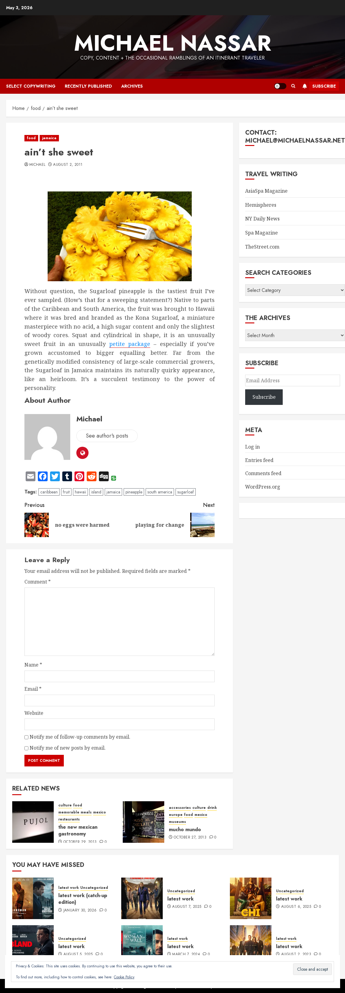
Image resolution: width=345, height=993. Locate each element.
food (31, 138)
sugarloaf (185, 492)
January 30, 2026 (80, 910)
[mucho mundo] (143, 822)
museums (177, 821)
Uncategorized (94, 887)
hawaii (80, 492)
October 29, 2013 (80, 842)
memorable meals (75, 812)
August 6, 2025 (296, 906)
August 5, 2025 (78, 954)
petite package (129, 343)
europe (176, 814)
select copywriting (31, 86)
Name (33, 664)
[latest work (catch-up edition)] (33, 898)
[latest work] (142, 898)
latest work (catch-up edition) (82, 899)
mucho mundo (185, 829)
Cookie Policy (124, 977)
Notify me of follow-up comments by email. (80, 736)
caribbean (49, 492)
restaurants (69, 819)
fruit (66, 492)
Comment (37, 581)
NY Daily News (262, 218)
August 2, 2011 (67, 164)
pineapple (133, 492)
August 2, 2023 (296, 954)
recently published (88, 86)
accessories (180, 807)
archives (132, 86)
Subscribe (318, 86)
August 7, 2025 (186, 906)
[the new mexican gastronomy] (33, 822)
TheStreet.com (262, 246)
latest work (68, 887)
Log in (252, 446)
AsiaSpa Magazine (266, 190)
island (96, 492)
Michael (37, 164)
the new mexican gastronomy (77, 830)
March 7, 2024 (186, 954)
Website (33, 713)
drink (212, 807)
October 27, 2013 (190, 837)
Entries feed (259, 460)
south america (159, 492)
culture (65, 805)
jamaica (49, 138)
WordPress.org (262, 486)
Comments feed (263, 473)
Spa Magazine (261, 232)
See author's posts (107, 436)
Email (33, 689)
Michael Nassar (172, 43)
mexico (99, 812)
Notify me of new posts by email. (68, 747)
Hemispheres (260, 205)
